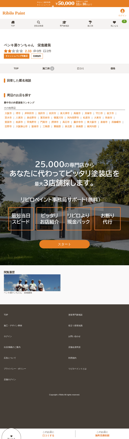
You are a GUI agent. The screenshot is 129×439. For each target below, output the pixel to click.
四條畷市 (116, 122)
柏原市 (19, 122)
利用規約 (72, 358)
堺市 (18, 113)
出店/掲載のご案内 (12, 347)
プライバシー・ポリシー (15, 369)
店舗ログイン (10, 379)
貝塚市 (88, 113)
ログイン (8, 336)
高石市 (66, 122)
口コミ (80, 68)
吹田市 (52, 113)
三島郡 (46, 126)
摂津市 (54, 122)
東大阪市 (91, 122)
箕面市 (8, 122)
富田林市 (45, 117)
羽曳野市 (31, 122)
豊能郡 (57, 126)
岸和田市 (29, 113)
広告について (10, 358)
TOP (13, 24)
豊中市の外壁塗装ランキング (19, 102)
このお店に (48, 434)
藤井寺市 (78, 122)
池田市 (41, 113)
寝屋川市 (58, 117)
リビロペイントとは (77, 369)
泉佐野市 (31, 117)
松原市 (86, 117)
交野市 (8, 126)
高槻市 (77, 113)
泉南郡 (79, 126)
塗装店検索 (38, 24)
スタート (64, 244)
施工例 (90, 24)
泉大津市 (65, 113)
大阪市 (8, 113)
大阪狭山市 (22, 126)
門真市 (43, 122)
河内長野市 (73, 117)
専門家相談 (64, 24)
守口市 (99, 113)
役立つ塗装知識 (75, 325)
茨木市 (8, 117)
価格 (113, 68)
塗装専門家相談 (75, 315)
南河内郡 (91, 126)
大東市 (97, 117)
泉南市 (104, 122)
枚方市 (110, 113)
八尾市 (19, 117)
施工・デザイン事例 (13, 325)
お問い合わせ (74, 336)
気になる (119, 23)
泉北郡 (68, 126)
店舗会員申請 (74, 347)
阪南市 (35, 126)
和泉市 (108, 117)
